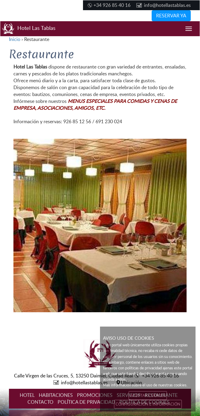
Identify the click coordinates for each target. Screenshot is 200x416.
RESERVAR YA (171, 15)
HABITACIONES (56, 395)
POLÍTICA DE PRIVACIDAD (86, 402)
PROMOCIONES (95, 395)
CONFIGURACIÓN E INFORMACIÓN (148, 404)
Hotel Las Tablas (28, 28)
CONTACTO (40, 402)
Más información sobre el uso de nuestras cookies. (145, 385)
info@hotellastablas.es (167, 5)
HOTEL (27, 395)
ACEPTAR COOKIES (147, 395)
